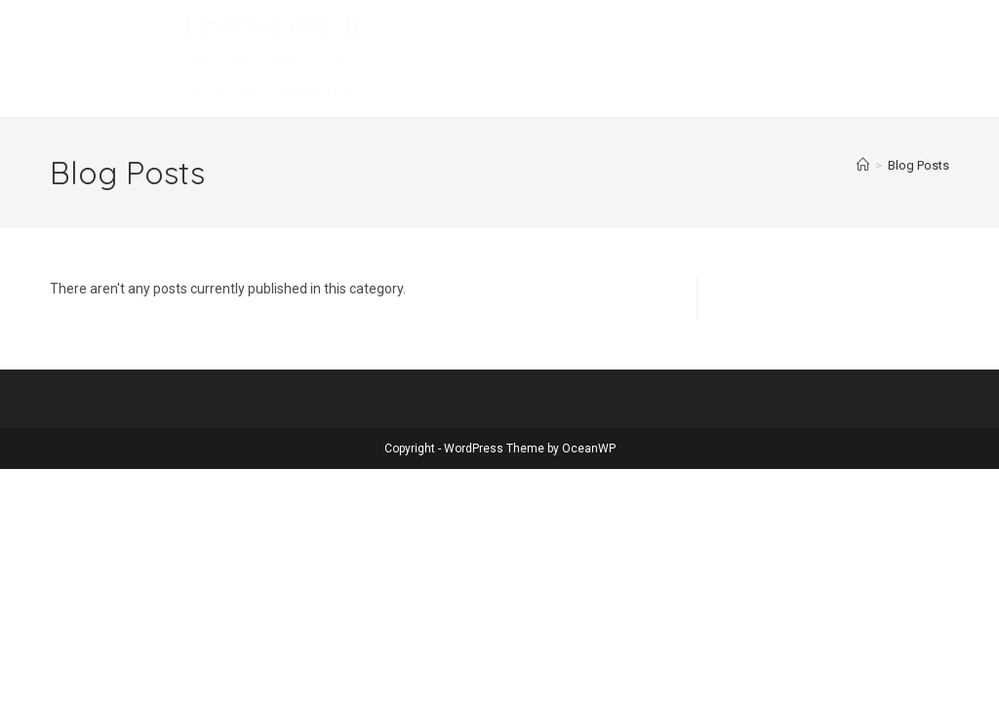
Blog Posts (918, 165)
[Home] (863, 165)
